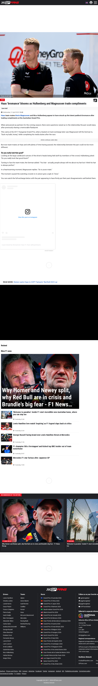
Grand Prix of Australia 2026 (51, 598)
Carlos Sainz (7, 624)
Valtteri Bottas (7, 655)
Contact (24, 671)
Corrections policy (84, 671)
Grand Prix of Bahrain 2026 (51, 606)
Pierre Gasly (7, 612)
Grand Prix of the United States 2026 (54, 649)
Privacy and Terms (12, 671)
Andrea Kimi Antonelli (10, 626)
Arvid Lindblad (7, 647)
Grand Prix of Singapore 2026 (51, 647)
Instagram (51, 671)
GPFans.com (83, 663)
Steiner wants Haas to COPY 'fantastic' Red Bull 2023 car (35, 282)
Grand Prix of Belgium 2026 (51, 629)
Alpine (22, 598)
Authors (2, 671)
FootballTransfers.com (86, 660)
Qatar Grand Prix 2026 (49, 661)
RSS (20, 671)
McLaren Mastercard (27, 615)
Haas (2, 100)
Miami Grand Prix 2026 (49, 612)
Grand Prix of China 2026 (50, 601)
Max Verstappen (8, 618)
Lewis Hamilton (8, 598)
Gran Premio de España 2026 (51, 641)
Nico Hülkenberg (8, 652)
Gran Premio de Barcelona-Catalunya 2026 (56, 621)
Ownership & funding (6, 673)
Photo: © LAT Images (7, 96)
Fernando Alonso (8, 638)
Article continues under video (49, 140)
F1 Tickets (17, 673)
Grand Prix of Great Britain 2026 (52, 626)
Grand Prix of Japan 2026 (50, 604)
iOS (63, 671)
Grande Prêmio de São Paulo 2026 (53, 655)
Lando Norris (7, 604)
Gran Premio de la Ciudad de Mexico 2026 (55, 652)
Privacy (24, 673)
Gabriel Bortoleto (8, 649)
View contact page (84, 651)
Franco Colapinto (8, 609)
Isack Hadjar (7, 615)
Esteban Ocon (7, 635)
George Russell (7, 629)
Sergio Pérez (7, 658)
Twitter (45, 671)
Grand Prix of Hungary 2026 (51, 632)
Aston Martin (24, 601)
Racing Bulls (24, 621)
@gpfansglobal (84, 601)
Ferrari (22, 609)
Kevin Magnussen (22, 115)
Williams (23, 626)
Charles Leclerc (8, 601)
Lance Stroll (7, 641)
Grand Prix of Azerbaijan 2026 (51, 644)
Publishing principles (71, 671)
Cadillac (22, 606)
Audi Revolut (24, 604)
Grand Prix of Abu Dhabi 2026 (51, 664)
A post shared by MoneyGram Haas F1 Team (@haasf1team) (21, 245)
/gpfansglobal (84, 598)
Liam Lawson (7, 644)
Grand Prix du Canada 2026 (51, 615)
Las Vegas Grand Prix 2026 (51, 658)
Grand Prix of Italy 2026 (49, 638)
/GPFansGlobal (84, 606)
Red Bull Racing (25, 624)
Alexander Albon (8, 621)
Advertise (31, 671)
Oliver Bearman (8, 632)
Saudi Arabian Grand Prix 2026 (52, 609)
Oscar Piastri (7, 606)
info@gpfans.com (84, 635)
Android (58, 671)
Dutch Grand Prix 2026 (49, 635)
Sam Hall (4, 108)
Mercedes (23, 618)
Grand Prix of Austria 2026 (50, 624)
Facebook (38, 671)
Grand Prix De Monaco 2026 (51, 618)
